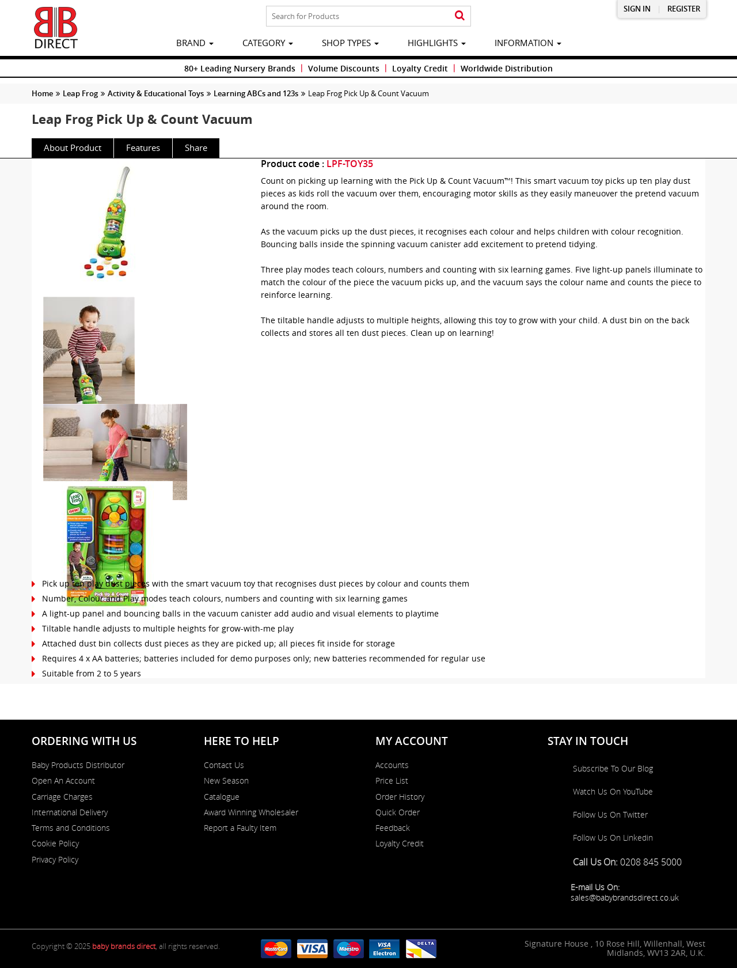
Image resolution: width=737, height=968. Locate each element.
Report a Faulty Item (240, 828)
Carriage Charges (62, 796)
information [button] (528, 42)
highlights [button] (437, 42)
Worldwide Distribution (507, 68)
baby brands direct (123, 946)
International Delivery (70, 812)
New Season (226, 780)
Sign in (637, 9)
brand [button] (195, 42)
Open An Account (63, 780)
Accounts (392, 765)
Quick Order (397, 812)
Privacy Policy (55, 859)
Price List (391, 780)
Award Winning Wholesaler (251, 812)
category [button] (267, 42)
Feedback (392, 828)
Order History (399, 796)
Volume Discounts (343, 68)
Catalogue (222, 796)
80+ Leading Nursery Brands (239, 68)
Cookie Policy (55, 843)
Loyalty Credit (420, 68)
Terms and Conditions (71, 828)
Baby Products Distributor (78, 765)
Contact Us (224, 765)
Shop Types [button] (350, 42)
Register (683, 9)
